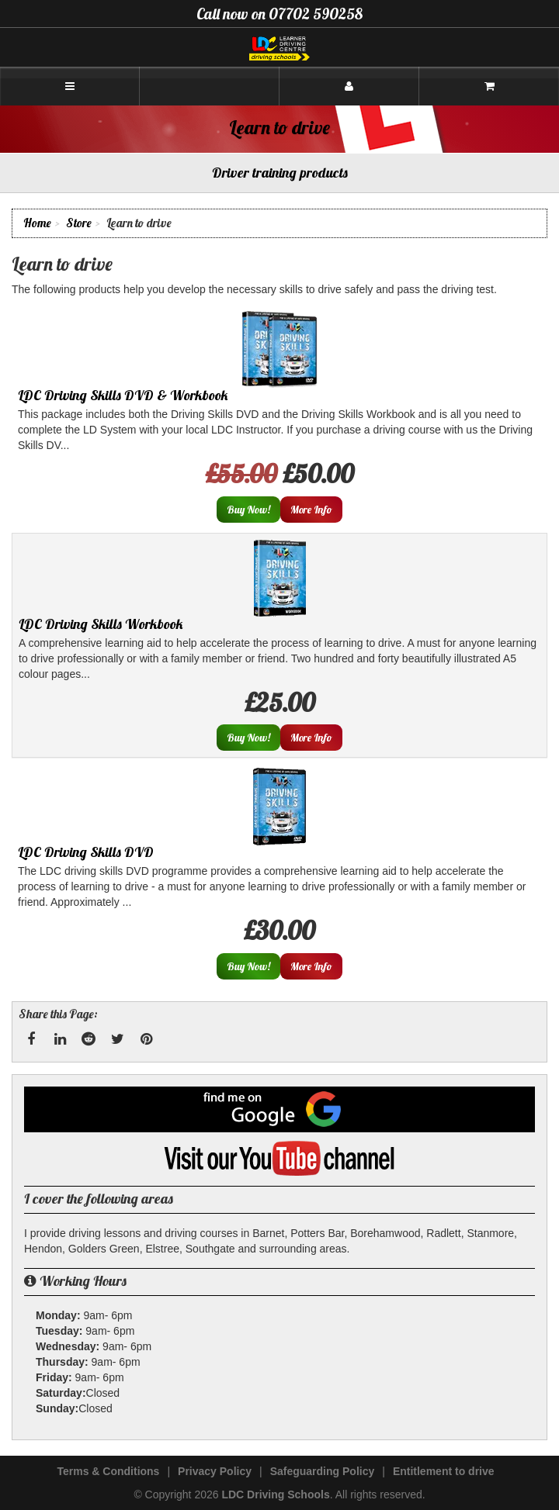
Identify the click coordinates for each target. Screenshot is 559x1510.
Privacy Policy (215, 1471)
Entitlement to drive (444, 1471)
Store (79, 223)
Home (37, 223)
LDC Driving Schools (275, 1494)
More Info (311, 510)
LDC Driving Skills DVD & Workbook (123, 395)
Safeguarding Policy (322, 1471)
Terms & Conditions (108, 1471)
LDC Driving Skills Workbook (101, 624)
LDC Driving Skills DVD (86, 852)
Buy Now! (248, 510)
